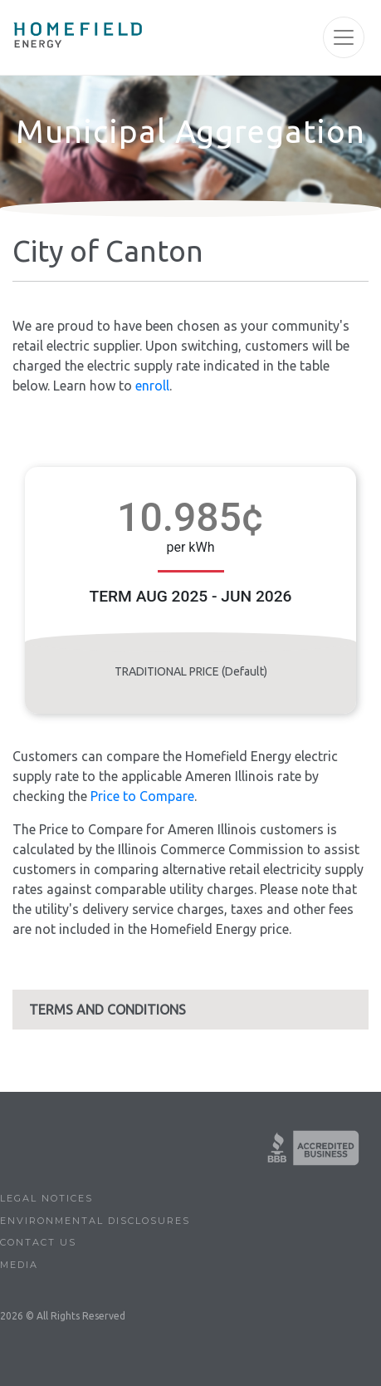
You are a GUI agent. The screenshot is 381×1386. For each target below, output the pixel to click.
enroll (152, 385)
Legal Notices (46, 1198)
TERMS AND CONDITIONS (107, 1009)
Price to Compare (142, 796)
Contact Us (38, 1242)
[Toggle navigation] (343, 37)
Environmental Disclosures (95, 1220)
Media (19, 1264)
